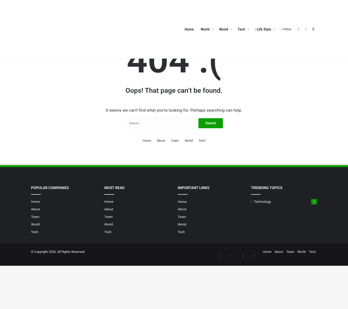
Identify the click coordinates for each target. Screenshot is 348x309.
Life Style (263, 29)
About (272, 63)
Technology (262, 250)
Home (189, 29)
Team (286, 63)
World (205, 29)
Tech (241, 29)
